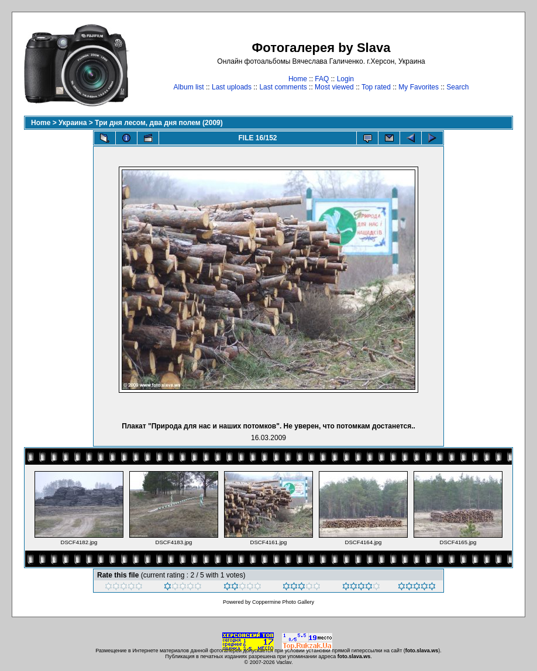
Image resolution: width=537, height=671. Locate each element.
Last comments (283, 87)
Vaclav (283, 662)
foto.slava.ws (422, 650)
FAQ (322, 79)
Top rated (376, 87)
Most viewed (334, 87)
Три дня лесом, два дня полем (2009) (159, 123)
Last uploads (232, 87)
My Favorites (418, 87)
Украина (72, 123)
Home (297, 79)
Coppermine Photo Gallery (283, 602)
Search (457, 87)
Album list (189, 87)
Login (345, 79)
